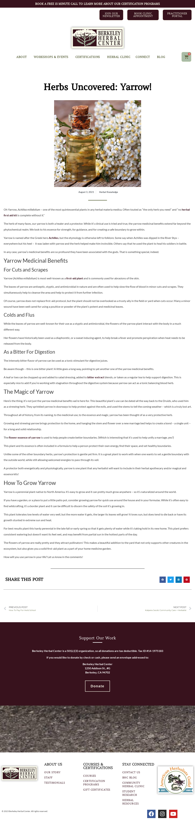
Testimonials (54, 782)
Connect (144, 57)
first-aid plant (74, 278)
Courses (89, 775)
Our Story (52, 772)
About (22, 57)
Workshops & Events (52, 57)
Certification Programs (94, 783)
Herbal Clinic (118, 57)
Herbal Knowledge (108, 192)
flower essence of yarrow (25, 437)
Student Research (129, 793)
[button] (163, 580)
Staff (48, 777)
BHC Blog (129, 777)
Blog (161, 57)
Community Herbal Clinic (133, 784)
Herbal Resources (130, 802)
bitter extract (95, 377)
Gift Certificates (96, 789)
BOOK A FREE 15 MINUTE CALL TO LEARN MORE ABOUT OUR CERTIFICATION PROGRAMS (97, 4)
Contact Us (131, 772)
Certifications (88, 57)
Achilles (53, 237)
